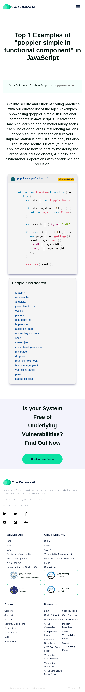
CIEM (47, 545)
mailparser (21, 351)
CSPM (47, 541)
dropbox (20, 356)
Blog (46, 610)
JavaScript (41, 85)
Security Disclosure (14, 623)
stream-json (22, 342)
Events (8, 636)
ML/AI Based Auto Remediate (59, 558)
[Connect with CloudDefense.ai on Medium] (29, 522)
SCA (9, 541)
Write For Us (11, 632)
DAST (10, 549)
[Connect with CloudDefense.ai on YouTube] (8, 522)
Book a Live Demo (42, 459)
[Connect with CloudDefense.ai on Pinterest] (19, 522)
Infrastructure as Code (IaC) (22, 567)
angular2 (20, 301)
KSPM (47, 562)
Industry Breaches (67, 625)
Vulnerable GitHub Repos (51, 657)
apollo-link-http (24, 328)
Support (8, 615)
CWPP (47, 549)
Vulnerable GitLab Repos (51, 664)
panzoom (20, 374)
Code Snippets (17, 85)
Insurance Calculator (49, 641)
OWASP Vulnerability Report (68, 646)
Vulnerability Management (58, 554)
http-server (21, 324)
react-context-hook (26, 360)
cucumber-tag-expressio (29, 347)
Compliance (50, 567)
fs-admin (20, 292)
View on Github (66, 179)
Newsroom (10, 641)
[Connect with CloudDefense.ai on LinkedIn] (8, 514)
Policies (8, 619)
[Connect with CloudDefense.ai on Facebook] (29, 514)
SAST (9, 545)
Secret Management (17, 558)
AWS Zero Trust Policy (52, 649)
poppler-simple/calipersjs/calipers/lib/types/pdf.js (34, 178)
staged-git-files (24, 378)
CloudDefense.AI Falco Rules (53, 672)
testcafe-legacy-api (26, 365)
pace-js (19, 315)
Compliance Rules (50, 633)
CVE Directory (69, 615)
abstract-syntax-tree (27, 333)
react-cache (22, 297)
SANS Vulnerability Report (68, 635)
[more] (78, 7)
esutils (19, 310)
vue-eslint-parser (25, 369)
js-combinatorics (25, 306)
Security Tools (69, 610)
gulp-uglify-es (23, 319)
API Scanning (14, 562)
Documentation (52, 619)
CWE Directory (70, 619)
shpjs (18, 338)
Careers (8, 610)
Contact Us (10, 628)
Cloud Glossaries (49, 625)
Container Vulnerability (19, 554)
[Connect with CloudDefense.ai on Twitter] (19, 514)
